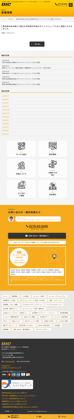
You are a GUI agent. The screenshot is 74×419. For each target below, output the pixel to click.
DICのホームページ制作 (32, 321)
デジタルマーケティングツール (32, 304)
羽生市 (13, 274)
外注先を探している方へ (26, 325)
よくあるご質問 (63, 321)
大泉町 (39, 270)
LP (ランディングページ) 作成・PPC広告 (32, 300)
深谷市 (49, 272)
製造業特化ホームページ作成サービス (13, 401)
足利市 (18, 270)
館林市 (28, 270)
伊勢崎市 (51, 270)
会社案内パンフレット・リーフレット (43, 313)
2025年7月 (5, 127)
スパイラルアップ (43, 278)
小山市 (34, 272)
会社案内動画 (64, 313)
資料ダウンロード (8, 325)
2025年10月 (5, 117)
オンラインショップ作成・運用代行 (33, 309)
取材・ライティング (56, 300)
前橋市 (13, 272)
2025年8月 (5, 124)
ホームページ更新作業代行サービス (13, 398)
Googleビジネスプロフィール (10, 368)
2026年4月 (5, 96)
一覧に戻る (37, 44)
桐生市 (23, 270)
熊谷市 (44, 272)
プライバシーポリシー (42, 329)
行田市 (59, 272)
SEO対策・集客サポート (10, 309)
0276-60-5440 (62, 4)
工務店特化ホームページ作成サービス (13, 404)
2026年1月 (5, 106)
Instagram (4, 365)
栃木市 (39, 272)
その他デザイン (44, 317)
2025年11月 (5, 113)
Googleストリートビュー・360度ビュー (15, 313)
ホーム (5, 296)
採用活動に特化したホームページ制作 (13, 393)
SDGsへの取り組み (44, 325)
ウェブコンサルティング (53, 304)
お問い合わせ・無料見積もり (22, 329)
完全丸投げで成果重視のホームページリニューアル (17, 395)
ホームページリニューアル (57, 296)
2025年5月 (5, 134)
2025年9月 (5, 120)
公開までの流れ (49, 321)
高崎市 (57, 270)
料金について (16, 321)
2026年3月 (5, 99)
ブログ (5, 321)
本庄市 (54, 272)
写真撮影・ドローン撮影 (10, 304)
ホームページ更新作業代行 (11, 317)
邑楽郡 (34, 270)
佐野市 (28, 272)
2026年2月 (5, 103)
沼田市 (23, 272)
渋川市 (18, 272)
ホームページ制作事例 (61, 317)
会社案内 (57, 325)
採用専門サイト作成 (9, 300)
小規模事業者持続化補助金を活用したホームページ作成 (19, 407)
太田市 (13, 270)
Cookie (7, 411)
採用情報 (5, 329)
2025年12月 (5, 110)
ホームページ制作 (38, 296)
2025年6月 (5, 130)
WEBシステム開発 (29, 317)
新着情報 (14, 296)
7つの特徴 (25, 296)
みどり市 (44, 270)
